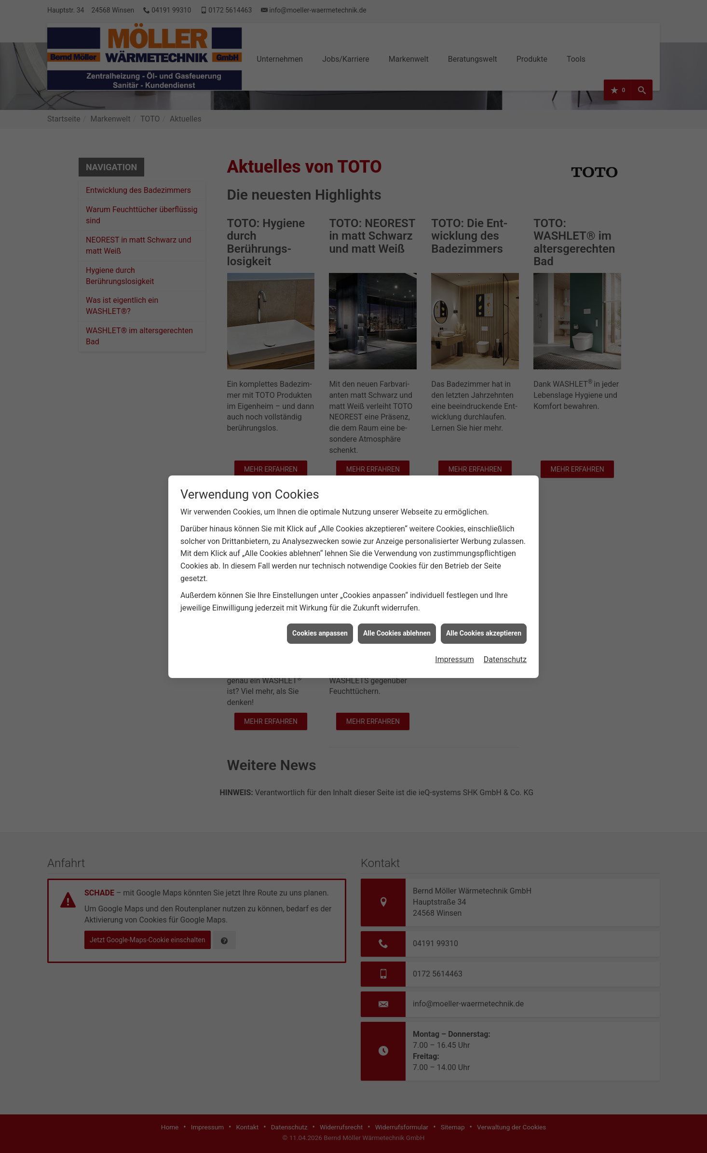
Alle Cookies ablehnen (397, 569)
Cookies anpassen (320, 569)
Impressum (454, 595)
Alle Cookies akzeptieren (483, 569)
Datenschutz (505, 595)
